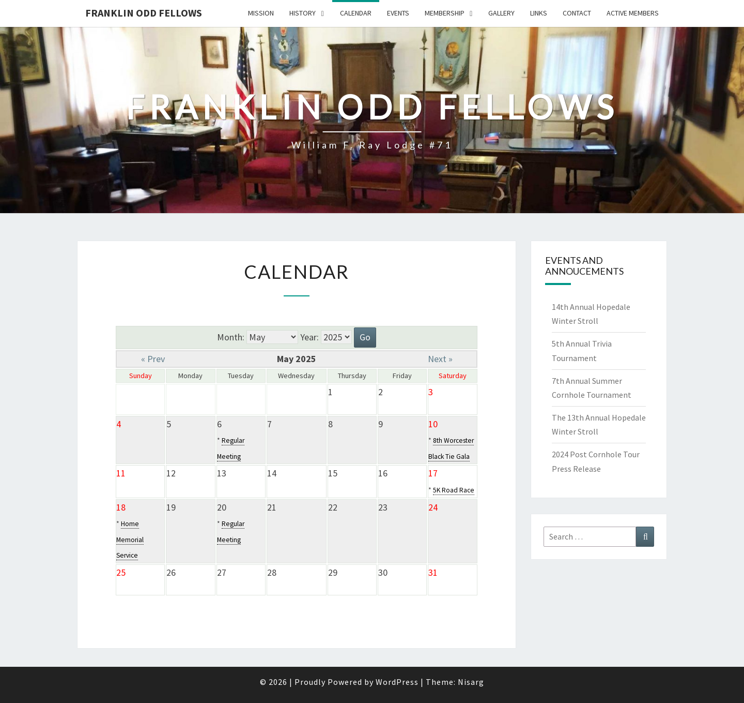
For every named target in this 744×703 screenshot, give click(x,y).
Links (538, 13)
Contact (577, 13)
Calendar (355, 13)
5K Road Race (453, 490)
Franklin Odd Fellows (143, 12)
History (302, 13)
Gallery (501, 13)
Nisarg (471, 682)
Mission (261, 13)
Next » (440, 359)
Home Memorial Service (130, 539)
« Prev (153, 359)
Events (398, 13)
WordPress (397, 682)
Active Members (633, 13)
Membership (444, 13)
